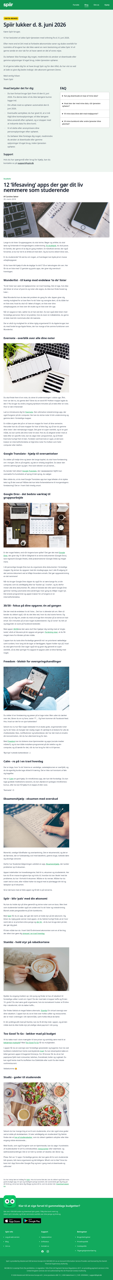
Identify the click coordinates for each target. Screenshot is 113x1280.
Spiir (9, 916)
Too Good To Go (32, 1042)
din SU (39, 922)
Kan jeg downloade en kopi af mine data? (81, 96)
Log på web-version (12, 1237)
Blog (86, 5)
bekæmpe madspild (12, 1042)
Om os (96, 5)
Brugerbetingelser (83, 1237)
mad (42, 1051)
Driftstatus (45, 1242)
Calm (11, 778)
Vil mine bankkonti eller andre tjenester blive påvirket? (81, 122)
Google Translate (29, 471)
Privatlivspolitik (82, 1242)
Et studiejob (51, 245)
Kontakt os (45, 1246)
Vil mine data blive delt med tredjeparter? (81, 113)
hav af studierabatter (23, 1137)
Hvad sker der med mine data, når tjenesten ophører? (81, 104)
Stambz (44, 1010)
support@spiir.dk (26, 163)
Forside (76, 5)
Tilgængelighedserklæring (86, 1251)
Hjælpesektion (46, 1237)
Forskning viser (51, 632)
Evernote (29, 412)
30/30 (15, 629)
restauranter (43, 1149)
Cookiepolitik (82, 1246)
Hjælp (106, 5)
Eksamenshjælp (52, 864)
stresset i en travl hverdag (33, 933)
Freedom (11, 741)
